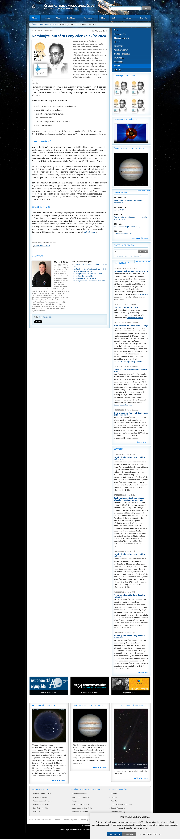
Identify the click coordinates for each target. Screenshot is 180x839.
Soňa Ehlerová (132, 304)
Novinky (47, 18)
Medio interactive (77, 829)
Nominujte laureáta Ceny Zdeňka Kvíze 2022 (129, 555)
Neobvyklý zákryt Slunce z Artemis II (131, 271)
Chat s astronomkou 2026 (126, 307)
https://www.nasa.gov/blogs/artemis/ (128, 361)
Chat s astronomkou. (135, 318)
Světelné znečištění (122, 54)
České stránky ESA (40, 808)
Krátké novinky (121, 263)
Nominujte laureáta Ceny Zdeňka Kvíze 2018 (129, 636)
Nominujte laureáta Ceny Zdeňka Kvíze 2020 (129, 596)
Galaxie (114, 797)
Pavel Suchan (131, 495)
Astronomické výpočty (80, 797)
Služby (104, 18)
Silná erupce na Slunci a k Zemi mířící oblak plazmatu (131, 414)
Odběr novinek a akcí (124, 245)
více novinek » (142, 442)
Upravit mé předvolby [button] (150, 834)
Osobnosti (118, 62)
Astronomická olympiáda (42, 801)
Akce (58, 18)
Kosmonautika (120, 34)
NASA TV (36, 811)
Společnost (127, 18)
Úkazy (116, 30)
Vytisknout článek (101, 31)
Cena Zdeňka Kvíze (45, 317)
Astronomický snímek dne (127, 119)
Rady (114, 18)
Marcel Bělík (48, 31)
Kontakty (143, 18)
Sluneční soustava (121, 38)
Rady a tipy (76, 801)
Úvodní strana (37, 24)
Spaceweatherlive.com (123, 405)
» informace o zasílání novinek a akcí (128, 256)
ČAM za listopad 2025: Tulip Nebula (86, 278)
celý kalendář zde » (140, 238)
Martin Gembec (132, 268)
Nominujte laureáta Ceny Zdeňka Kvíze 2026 (89, 281)
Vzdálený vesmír (121, 50)
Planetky (114, 801)
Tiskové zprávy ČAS (40, 797)
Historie (117, 70)
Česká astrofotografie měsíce (129, 148)
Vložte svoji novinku (142, 261)
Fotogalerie (89, 18)
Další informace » (59, 780)
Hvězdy (117, 42)
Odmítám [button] (129, 834)
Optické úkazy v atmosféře (121, 804)
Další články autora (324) (82, 262)
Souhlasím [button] (114, 834)
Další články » (142, 672)
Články (35, 18)
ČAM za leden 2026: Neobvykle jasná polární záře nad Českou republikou (89, 270)
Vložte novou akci (143, 191)
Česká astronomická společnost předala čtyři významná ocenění (129, 499)
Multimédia (119, 58)
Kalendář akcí (121, 192)
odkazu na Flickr (141, 294)
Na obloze (70, 18)
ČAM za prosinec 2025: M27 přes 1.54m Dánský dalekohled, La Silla (87, 275)
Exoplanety (118, 46)
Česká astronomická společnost (47, 820)
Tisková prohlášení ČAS (42, 793)
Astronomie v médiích (80, 804)
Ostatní (56, 24)
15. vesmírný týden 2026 (43, 705)
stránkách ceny (90, 232)
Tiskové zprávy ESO (41, 804)
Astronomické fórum (80, 811)
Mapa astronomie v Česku (82, 808)
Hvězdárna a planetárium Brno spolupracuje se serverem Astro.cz (88, 820)
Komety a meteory (118, 811)
